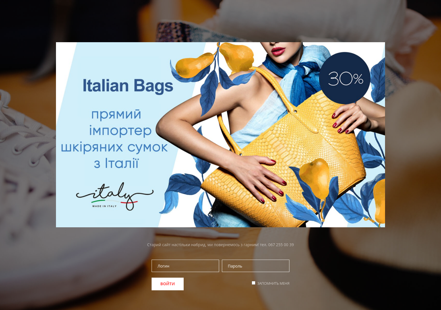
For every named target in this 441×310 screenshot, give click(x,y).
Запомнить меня (273, 283)
